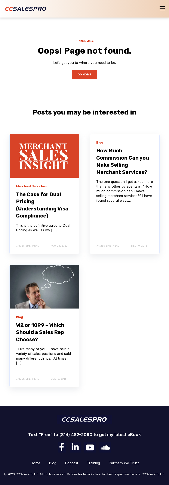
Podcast (71, 463)
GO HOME (85, 74)
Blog (52, 463)
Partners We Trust (124, 463)
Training (93, 463)
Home (35, 463)
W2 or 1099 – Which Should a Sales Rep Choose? (40, 332)
